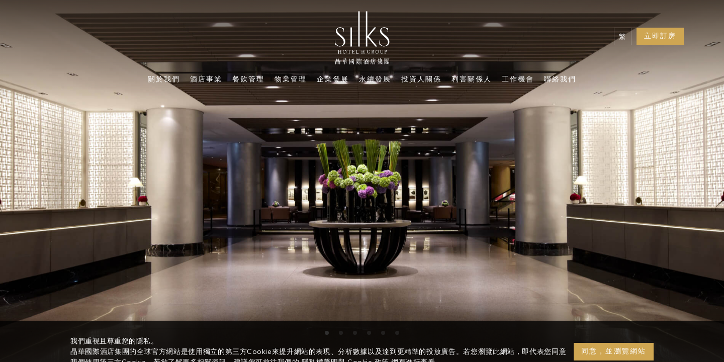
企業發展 (333, 79)
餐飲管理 (248, 79)
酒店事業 (206, 79)
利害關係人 (471, 79)
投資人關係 (421, 79)
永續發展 (375, 79)
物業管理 (291, 79)
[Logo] (362, 40)
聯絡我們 (560, 79)
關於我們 (164, 79)
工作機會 (518, 79)
